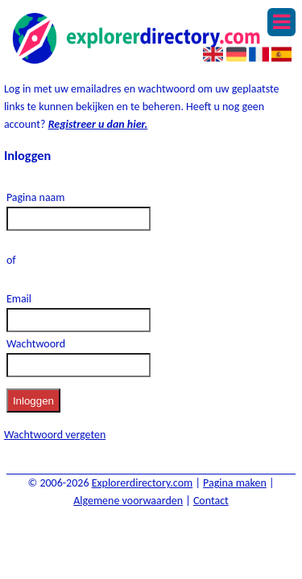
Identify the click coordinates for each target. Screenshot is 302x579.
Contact (211, 500)
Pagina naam (35, 197)
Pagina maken (235, 483)
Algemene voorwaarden (128, 500)
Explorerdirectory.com (142, 483)
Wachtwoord (35, 344)
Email (18, 299)
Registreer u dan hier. (98, 124)
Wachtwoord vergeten (54, 434)
